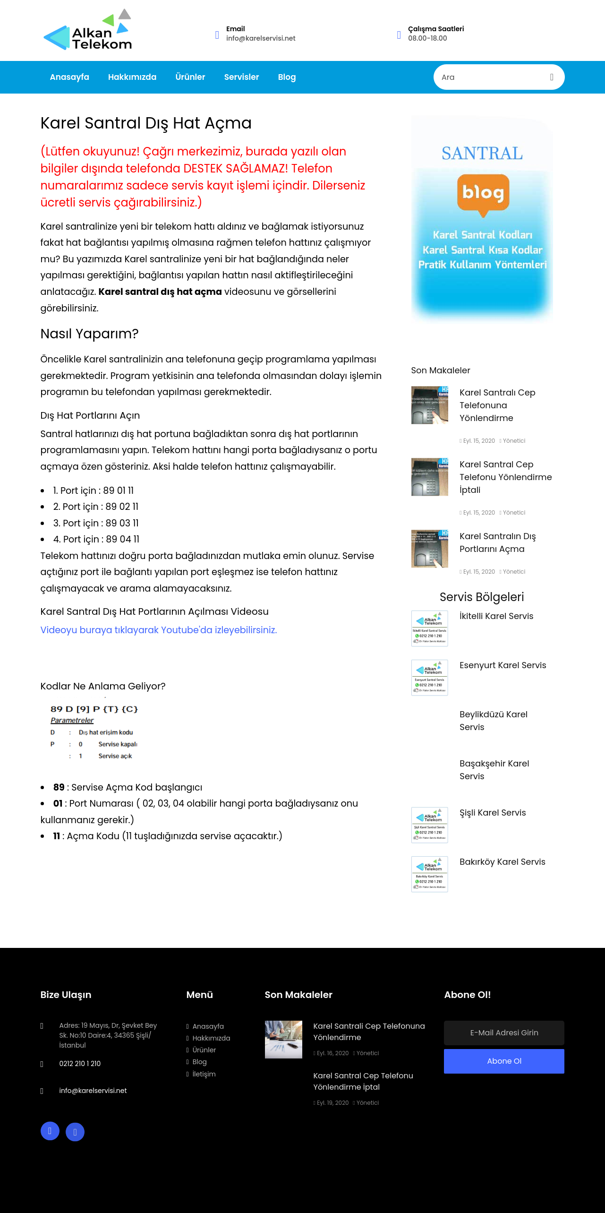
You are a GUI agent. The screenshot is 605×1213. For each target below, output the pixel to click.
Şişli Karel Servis (493, 819)
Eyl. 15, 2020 (477, 447)
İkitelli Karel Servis (496, 622)
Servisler (241, 77)
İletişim (201, 1074)
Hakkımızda (132, 77)
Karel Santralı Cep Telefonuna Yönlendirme (498, 411)
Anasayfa (69, 77)
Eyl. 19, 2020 (331, 1103)
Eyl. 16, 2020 (331, 1053)
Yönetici (512, 447)
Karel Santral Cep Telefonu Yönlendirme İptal (364, 1081)
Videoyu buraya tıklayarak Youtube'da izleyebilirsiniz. (159, 630)
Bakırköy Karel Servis (502, 868)
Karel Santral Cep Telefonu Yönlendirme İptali (506, 483)
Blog (287, 77)
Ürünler (190, 77)
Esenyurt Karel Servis (503, 671)
